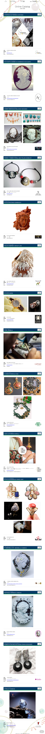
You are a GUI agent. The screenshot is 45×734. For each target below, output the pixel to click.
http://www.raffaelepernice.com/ (11, 634)
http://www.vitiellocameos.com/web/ (11, 725)
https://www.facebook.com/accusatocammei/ (12, 98)
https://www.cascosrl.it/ (9, 193)
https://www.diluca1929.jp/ (10, 319)
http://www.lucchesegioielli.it (10, 470)
